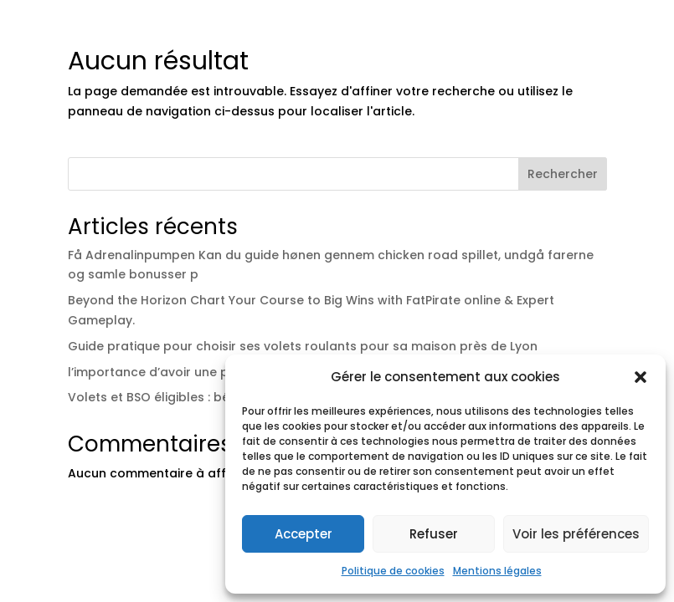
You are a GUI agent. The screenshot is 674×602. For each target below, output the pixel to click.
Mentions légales (497, 571)
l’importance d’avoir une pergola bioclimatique (212, 372)
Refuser (433, 534)
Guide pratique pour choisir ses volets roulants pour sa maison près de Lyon (303, 346)
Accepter (303, 534)
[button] (640, 377)
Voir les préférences (576, 534)
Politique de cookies (393, 571)
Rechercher (562, 174)
